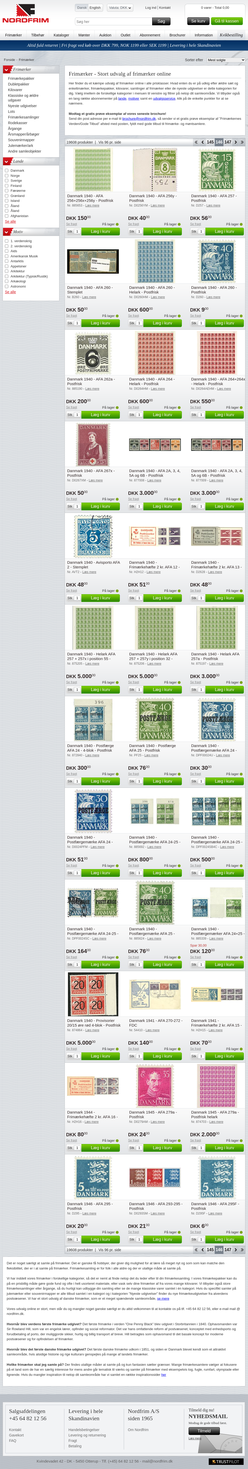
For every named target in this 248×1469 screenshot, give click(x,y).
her (163, 1375)
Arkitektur (18, 271)
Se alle (10, 221)
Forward (235, 142)
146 (219, 142)
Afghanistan (19, 216)
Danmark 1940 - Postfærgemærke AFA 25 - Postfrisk (152, 933)
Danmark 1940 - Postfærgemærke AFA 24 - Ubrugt (214, 750)
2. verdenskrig (21, 246)
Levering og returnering (87, 1435)
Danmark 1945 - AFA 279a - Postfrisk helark (215, 1114)
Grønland (18, 196)
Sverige (16, 180)
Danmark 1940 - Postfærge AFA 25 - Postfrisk (152, 747)
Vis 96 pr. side (109, 142)
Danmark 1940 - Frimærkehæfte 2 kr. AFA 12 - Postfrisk (154, 567)
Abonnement (150, 35)
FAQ (12, 1441)
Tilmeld (208, 1431)
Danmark (17, 170)
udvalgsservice (164, 98)
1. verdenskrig (21, 241)
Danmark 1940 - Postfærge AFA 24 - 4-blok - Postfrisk (90, 747)
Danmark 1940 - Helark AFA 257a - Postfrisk (215, 656)
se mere (163, 1298)
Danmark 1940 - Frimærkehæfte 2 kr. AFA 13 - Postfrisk (216, 567)
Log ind (150, 8)
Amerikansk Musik (24, 256)
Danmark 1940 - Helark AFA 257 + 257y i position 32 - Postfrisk (153, 658)
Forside (9, 60)
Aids (14, 251)
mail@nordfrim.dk (157, 1461)
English (95, 8)
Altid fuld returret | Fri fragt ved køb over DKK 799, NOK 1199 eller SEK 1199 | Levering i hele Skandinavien (124, 45)
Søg (163, 21)
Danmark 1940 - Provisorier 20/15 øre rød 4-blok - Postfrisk (94, 1022)
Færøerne (18, 191)
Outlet (125, 35)
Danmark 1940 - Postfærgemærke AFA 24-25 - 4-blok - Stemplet (216, 842)
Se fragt (71, 224)
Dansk (82, 8)
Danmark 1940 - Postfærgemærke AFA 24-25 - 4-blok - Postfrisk (154, 842)
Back (202, 142)
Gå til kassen (228, 21)
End (242, 142)
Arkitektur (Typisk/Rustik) (29, 276)
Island (15, 201)
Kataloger (61, 35)
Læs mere (195, 1438)
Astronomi (18, 286)
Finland (16, 186)
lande (122, 98)
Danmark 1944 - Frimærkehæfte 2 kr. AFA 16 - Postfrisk (92, 1117)
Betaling (75, 1446)
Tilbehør (37, 35)
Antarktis (17, 261)
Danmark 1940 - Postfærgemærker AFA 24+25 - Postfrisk (218, 933)
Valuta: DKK (120, 8)
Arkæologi (18, 281)
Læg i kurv (104, 231)
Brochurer (177, 35)
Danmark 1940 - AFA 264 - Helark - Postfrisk (152, 381)
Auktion (105, 35)
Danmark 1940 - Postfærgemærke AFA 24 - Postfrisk (90, 842)
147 (227, 142)
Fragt (72, 1441)
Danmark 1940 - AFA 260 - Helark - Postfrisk (152, 289)
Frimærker (13, 35)
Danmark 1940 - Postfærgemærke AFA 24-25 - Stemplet (92, 933)
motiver (134, 98)
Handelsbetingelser (83, 1430)
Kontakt (165, 8)
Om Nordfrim (138, 1430)
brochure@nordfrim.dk (139, 119)
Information (204, 35)
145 (210, 142)
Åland (15, 206)
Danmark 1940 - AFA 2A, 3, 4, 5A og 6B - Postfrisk (154, 473)
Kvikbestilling (231, 35)
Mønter (84, 35)
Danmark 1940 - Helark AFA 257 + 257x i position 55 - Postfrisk (91, 658)
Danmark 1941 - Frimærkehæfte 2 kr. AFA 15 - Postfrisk (216, 1025)
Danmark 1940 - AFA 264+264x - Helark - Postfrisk (218, 381)
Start (196, 142)
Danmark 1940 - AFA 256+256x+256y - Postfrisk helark (90, 200)
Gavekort (16, 1435)
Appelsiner (18, 266)
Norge (15, 176)
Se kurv (199, 21)
